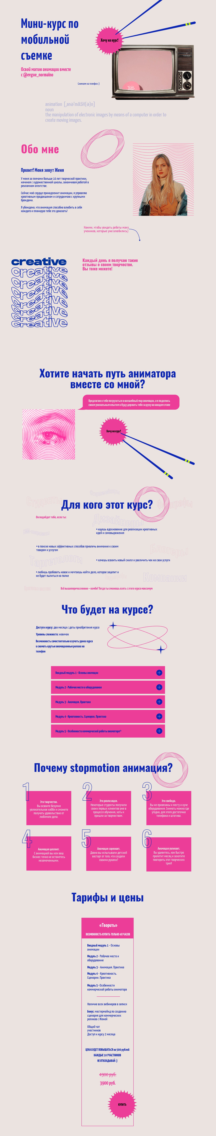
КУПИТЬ (122, 1104)
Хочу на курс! (109, 40)
